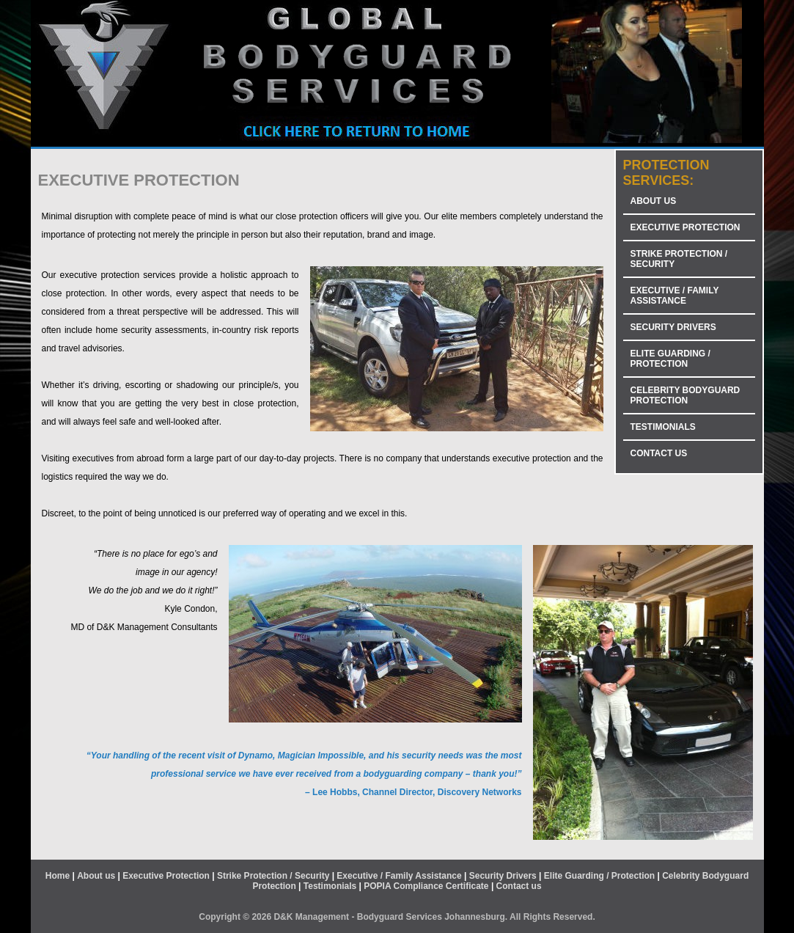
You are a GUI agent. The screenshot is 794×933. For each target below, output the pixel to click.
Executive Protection (166, 876)
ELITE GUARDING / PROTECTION (670, 358)
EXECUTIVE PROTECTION (685, 227)
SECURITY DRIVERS (673, 327)
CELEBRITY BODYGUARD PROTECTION (685, 395)
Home (57, 876)
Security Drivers (503, 876)
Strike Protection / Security (273, 876)
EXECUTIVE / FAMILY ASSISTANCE (675, 295)
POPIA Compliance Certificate (426, 886)
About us (96, 876)
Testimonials (330, 886)
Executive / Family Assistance (399, 876)
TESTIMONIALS (663, 427)
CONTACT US (659, 453)
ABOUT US (654, 201)
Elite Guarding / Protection (599, 876)
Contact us (519, 886)
